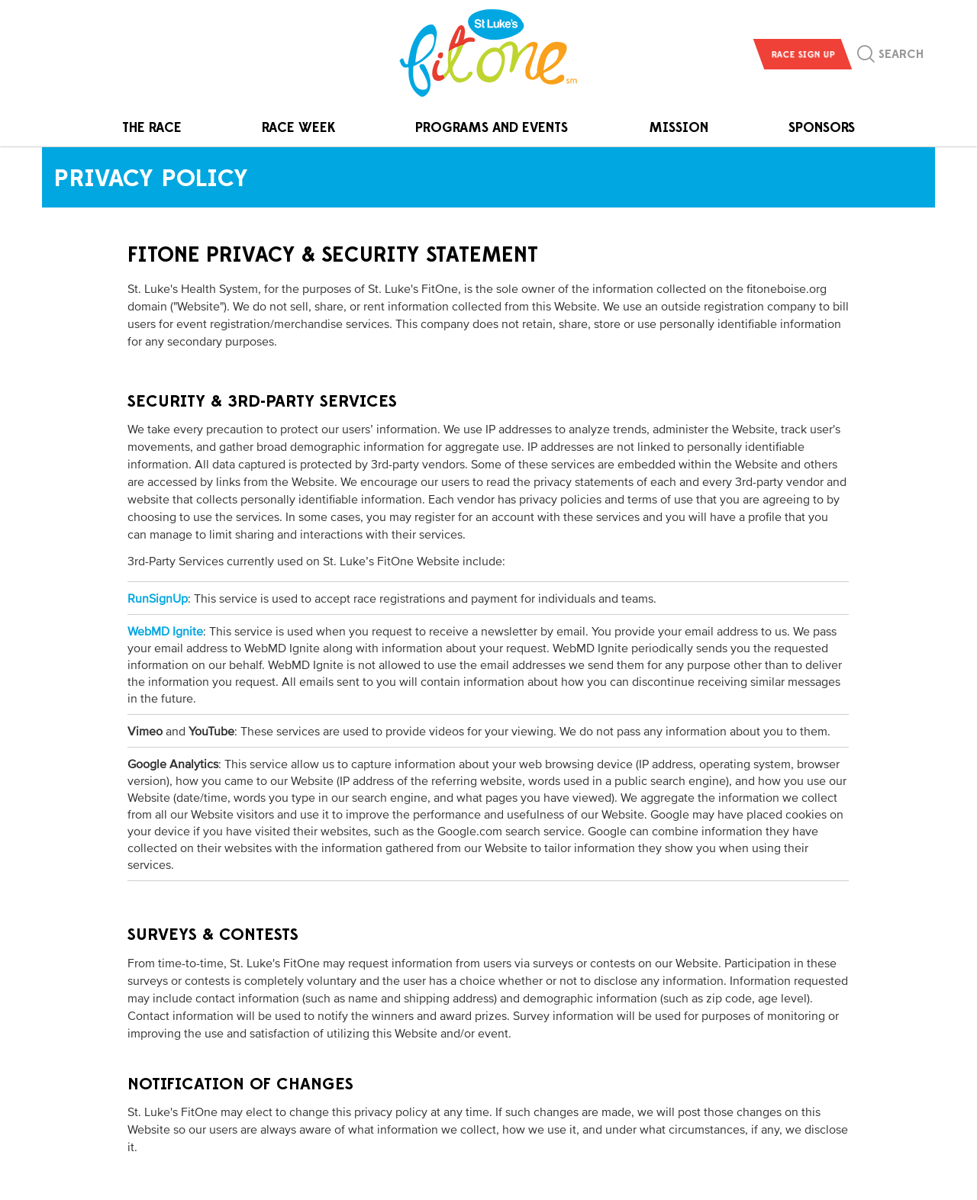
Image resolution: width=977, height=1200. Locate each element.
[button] (890, 58)
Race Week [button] (298, 128)
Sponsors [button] (821, 128)
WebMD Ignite (165, 631)
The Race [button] (152, 128)
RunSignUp (157, 598)
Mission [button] (678, 128)
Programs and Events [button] (491, 128)
